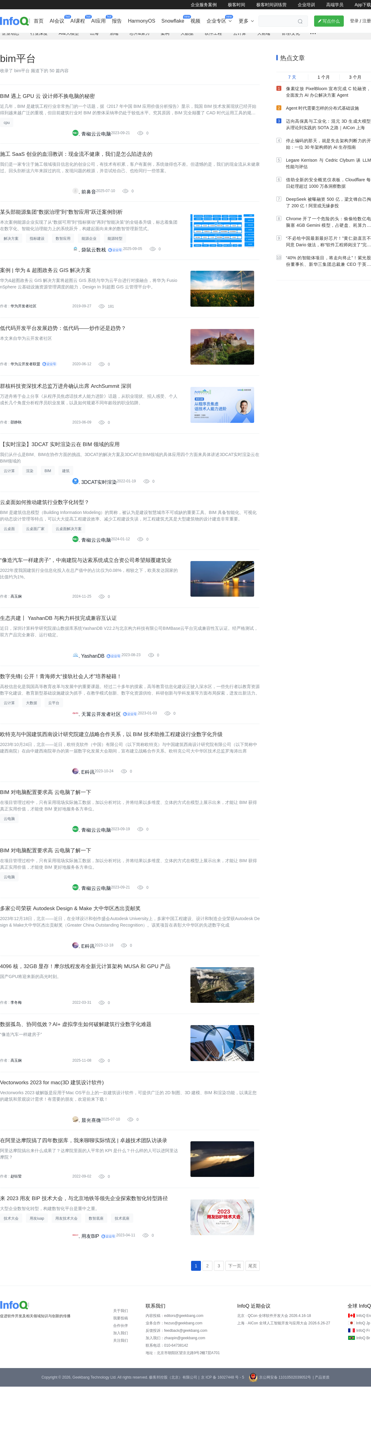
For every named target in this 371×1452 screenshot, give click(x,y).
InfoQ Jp (363, 1388)
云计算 (239, 39)
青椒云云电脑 (96, 140)
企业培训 (306, 4)
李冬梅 (16, 1054)
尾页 (252, 1330)
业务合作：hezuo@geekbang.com (174, 1388)
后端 (114, 39)
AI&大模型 (69, 39)
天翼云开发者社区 (101, 750)
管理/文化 (290, 39)
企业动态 (10, 39)
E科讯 (88, 811)
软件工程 (213, 39)
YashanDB (92, 689)
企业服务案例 (204, 4)
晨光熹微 (91, 1178)
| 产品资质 (321, 1443)
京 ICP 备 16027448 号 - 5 (222, 1443)
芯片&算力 (140, 39)
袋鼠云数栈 (93, 262)
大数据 (187, 39)
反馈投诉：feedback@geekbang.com (176, 1396)
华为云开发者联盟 (25, 382)
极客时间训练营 (271, 4)
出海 (94, 39)
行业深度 (39, 39)
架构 (165, 39)
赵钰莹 (16, 1237)
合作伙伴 (120, 1391)
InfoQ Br (363, 1403)
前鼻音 (88, 201)
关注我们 (120, 1406)
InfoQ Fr (363, 1396)
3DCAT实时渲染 (99, 506)
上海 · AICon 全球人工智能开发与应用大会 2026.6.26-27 (283, 1388)
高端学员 (334, 4)
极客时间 (236, 4)
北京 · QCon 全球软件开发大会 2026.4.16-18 (274, 1381)
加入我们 (120, 1398)
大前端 (263, 39)
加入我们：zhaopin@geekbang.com (175, 1403)
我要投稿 (120, 1383)
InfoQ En (363, 1381)
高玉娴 (16, 627)
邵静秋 (16, 443)
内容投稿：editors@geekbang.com (174, 1381)
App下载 (363, 4)
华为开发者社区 (23, 321)
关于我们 (120, 1376)
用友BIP (90, 1300)
